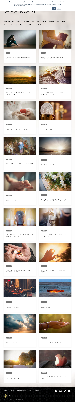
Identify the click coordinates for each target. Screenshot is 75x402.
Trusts (18, 21)
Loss (58, 21)
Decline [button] (59, 8)
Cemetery (63, 21)
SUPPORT (37, 390)
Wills (13, 21)
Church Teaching (25, 21)
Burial (19, 24)
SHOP (30, 390)
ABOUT (5, 390)
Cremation (13, 24)
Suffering (6, 24)
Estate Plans (7, 21)
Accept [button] (54, 8)
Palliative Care (32, 24)
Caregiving (44, 21)
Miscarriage (51, 21)
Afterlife (40, 24)
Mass (38, 21)
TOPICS (12, 390)
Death (33, 21)
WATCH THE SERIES (21, 390)
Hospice (25, 24)
